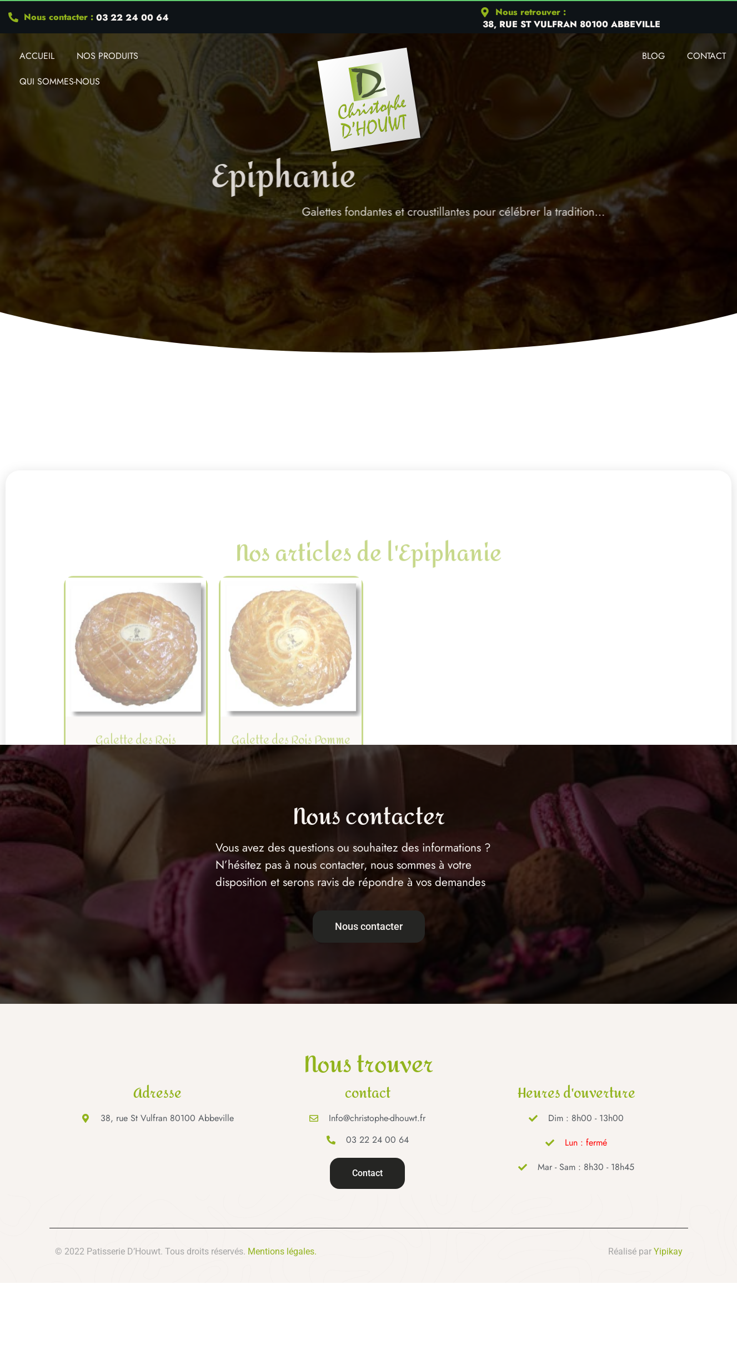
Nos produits (107, 55)
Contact (706, 55)
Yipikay (668, 1251)
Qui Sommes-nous (59, 81)
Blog (653, 55)
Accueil (36, 55)
